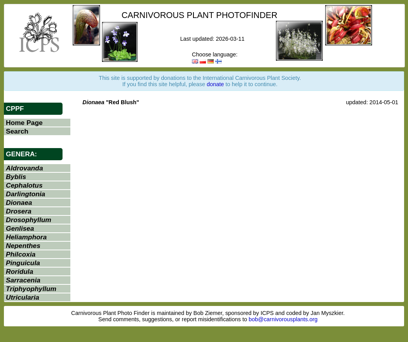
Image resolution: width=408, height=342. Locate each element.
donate (215, 84)
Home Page (24, 123)
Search (17, 131)
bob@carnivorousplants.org (283, 319)
